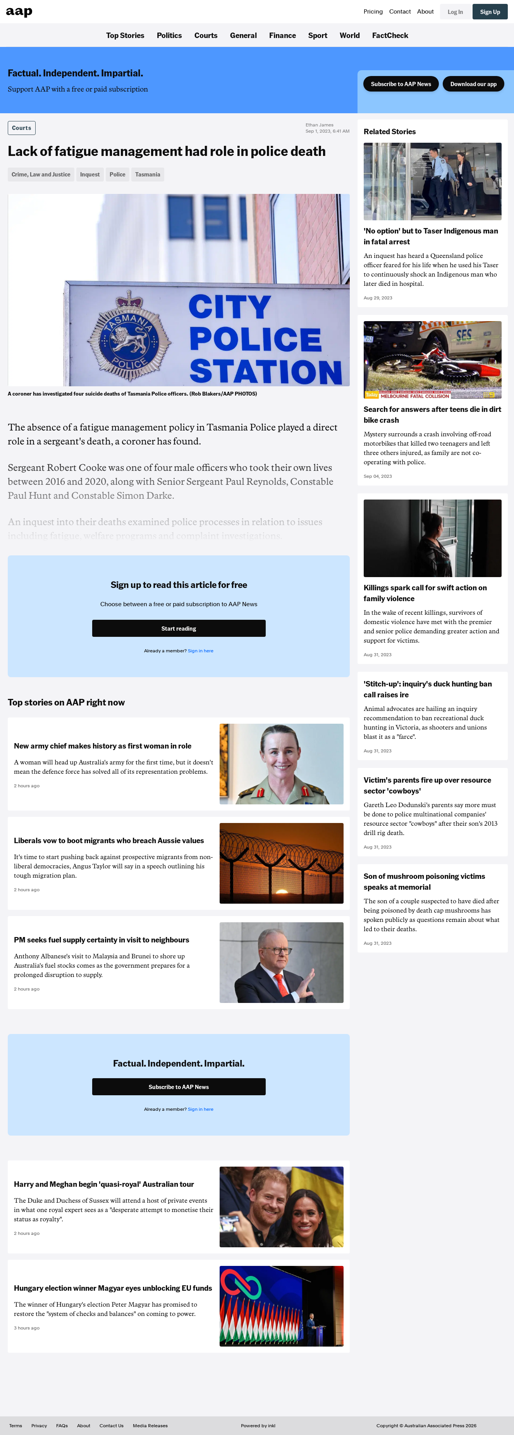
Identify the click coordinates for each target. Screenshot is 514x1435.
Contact (400, 11)
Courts (206, 35)
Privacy (39, 1425)
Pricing (373, 11)
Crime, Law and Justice (41, 174)
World (350, 35)
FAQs (62, 1425)
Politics (169, 35)
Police (117, 174)
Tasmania (147, 174)
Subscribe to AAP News (401, 84)
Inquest (90, 174)
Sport (317, 35)
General (243, 35)
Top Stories (125, 35)
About (425, 11)
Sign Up (490, 12)
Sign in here (200, 651)
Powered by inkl (258, 1425)
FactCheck (390, 35)
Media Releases (150, 1425)
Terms (15, 1425)
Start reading (179, 628)
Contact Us (112, 1425)
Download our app (473, 84)
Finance (282, 35)
